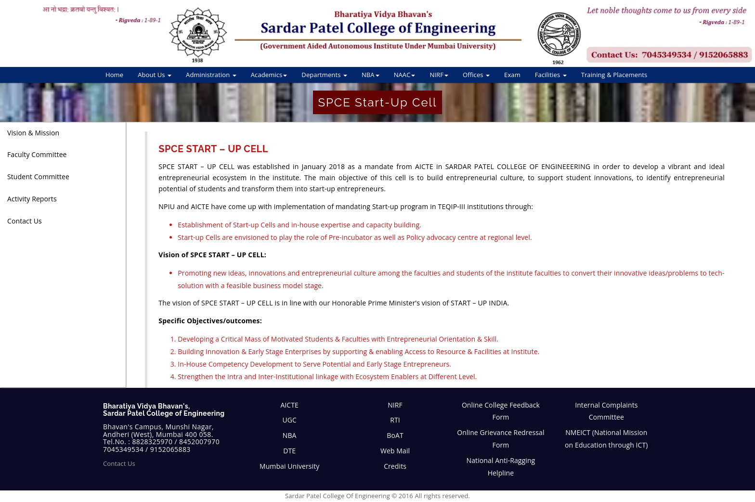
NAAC (405, 74)
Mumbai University (289, 466)
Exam (512, 74)
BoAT (395, 435)
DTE (289, 450)
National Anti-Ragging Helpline (501, 466)
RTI (395, 419)
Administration (211, 74)
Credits (395, 466)
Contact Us (119, 463)
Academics (269, 74)
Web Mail (395, 450)
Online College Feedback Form (501, 411)
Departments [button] (324, 74)
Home (114, 74)
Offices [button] (476, 74)
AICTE (289, 405)
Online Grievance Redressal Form (500, 438)
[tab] (63, 133)
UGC (289, 419)
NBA (370, 74)
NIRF (439, 74)
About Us (154, 74)
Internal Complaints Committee (606, 411)
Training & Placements (614, 74)
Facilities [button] (551, 74)
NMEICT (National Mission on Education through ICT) (606, 438)
